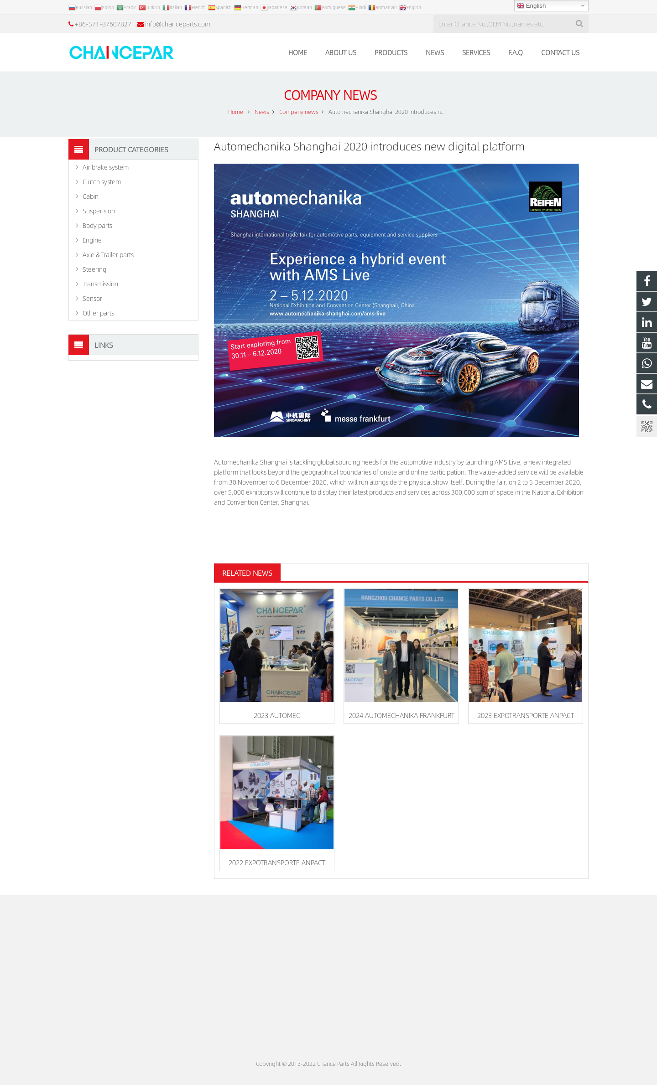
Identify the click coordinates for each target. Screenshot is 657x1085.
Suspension (99, 211)
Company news (329, 94)
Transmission (100, 284)
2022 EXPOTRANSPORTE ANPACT (277, 862)
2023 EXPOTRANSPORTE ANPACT (525, 715)
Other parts (98, 313)
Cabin (91, 196)
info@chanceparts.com (177, 24)
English (531, 6)
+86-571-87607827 (103, 24)
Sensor (92, 298)
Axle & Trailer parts (108, 254)
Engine (92, 240)
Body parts (97, 225)
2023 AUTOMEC (277, 715)
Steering (94, 269)
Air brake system (106, 167)
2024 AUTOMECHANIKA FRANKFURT (401, 715)
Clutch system (102, 181)
